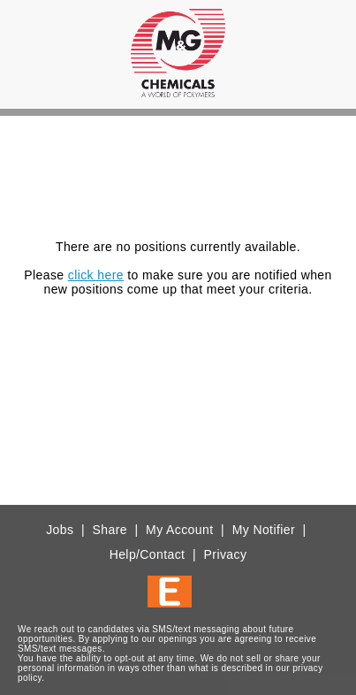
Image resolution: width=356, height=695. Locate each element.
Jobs (59, 530)
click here (96, 275)
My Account (179, 530)
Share (110, 530)
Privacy (225, 554)
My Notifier (263, 530)
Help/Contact (148, 554)
